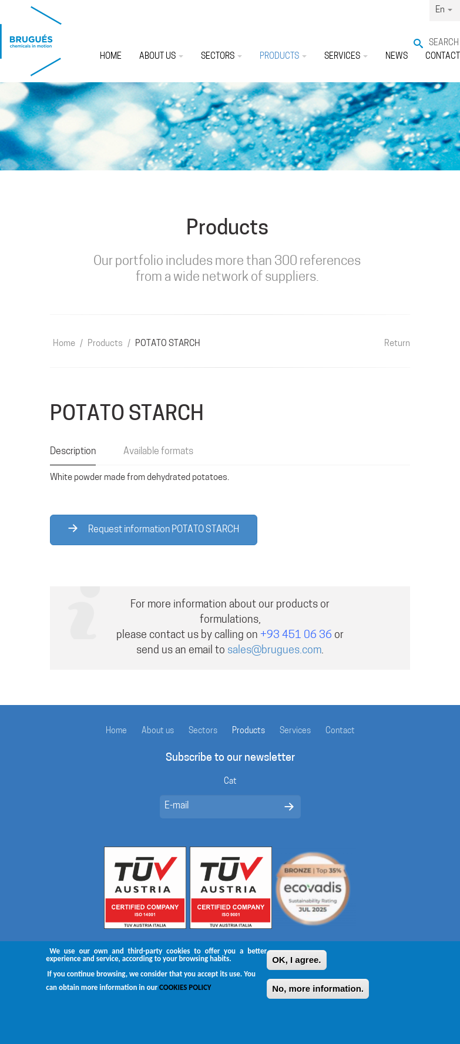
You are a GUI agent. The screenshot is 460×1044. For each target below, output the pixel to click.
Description (73, 451)
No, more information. (318, 990)
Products (283, 56)
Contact (340, 731)
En (443, 10)
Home (111, 56)
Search (444, 43)
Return (397, 344)
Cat (230, 781)
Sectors (221, 56)
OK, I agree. (296, 961)
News (396, 56)
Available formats (158, 451)
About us (161, 56)
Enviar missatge (289, 806)
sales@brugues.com (274, 650)
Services (346, 56)
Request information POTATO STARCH (153, 529)
